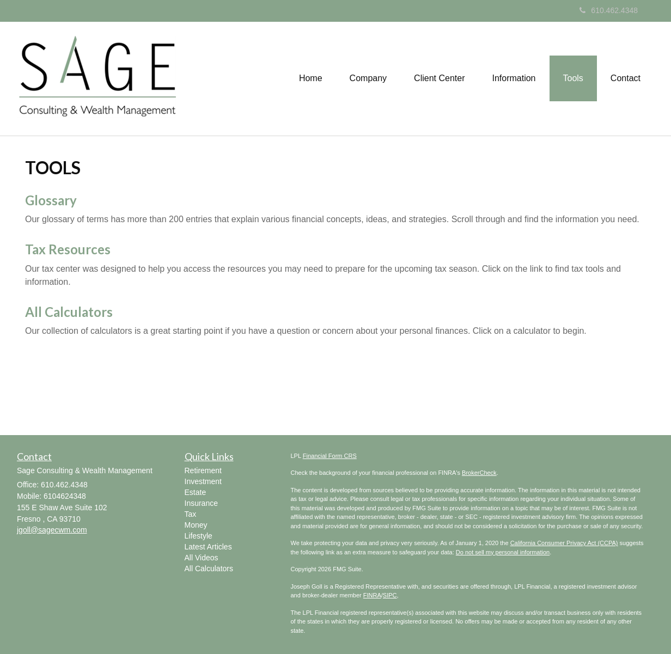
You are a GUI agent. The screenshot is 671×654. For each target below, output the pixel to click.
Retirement (203, 470)
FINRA (372, 595)
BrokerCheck (479, 472)
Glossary (51, 200)
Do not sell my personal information (503, 552)
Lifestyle (198, 535)
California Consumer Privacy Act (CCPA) (564, 543)
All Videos (201, 557)
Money (196, 525)
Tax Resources (68, 249)
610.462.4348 (609, 10)
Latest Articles (208, 546)
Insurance (201, 503)
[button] (368, 78)
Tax (191, 514)
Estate (195, 492)
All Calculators (69, 312)
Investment (203, 481)
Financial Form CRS (330, 456)
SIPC (390, 595)
